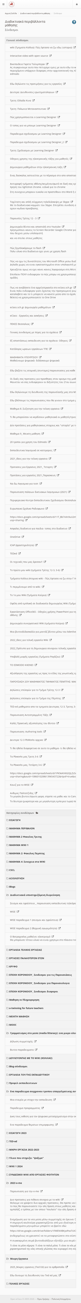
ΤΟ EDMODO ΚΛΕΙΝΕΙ (23, 665)
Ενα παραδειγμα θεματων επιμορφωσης (34, 1124)
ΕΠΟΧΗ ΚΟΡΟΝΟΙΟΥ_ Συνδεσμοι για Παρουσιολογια (39, 983)
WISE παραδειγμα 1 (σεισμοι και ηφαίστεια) (36, 920)
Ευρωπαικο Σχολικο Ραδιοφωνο (29, 508)
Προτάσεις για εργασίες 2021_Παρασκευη (34, 475)
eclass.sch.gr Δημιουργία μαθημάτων (32, 307)
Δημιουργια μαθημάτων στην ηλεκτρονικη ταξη (38, 167)
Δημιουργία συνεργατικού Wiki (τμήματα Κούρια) (39, 623)
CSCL (12, 870)
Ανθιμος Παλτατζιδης (23, 793)
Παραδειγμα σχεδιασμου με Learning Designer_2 (38, 142)
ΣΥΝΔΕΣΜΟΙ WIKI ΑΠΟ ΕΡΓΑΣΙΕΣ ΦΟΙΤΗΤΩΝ (34, 1174)
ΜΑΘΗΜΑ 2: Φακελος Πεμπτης (27, 853)
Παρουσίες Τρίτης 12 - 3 (25, 218)
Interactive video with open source (31, 55)
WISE (14, 911)
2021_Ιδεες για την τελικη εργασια (30, 458)
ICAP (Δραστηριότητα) (23, 545)
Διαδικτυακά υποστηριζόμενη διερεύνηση (35, 895)
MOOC (12, 1024)
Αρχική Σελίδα (11, 13)
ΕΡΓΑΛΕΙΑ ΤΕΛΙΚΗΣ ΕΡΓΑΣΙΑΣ (25, 949)
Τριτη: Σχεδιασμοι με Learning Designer (34, 150)
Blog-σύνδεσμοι (18, 1066)
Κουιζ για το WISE (21, 784)
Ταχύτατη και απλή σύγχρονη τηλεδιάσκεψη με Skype (41, 201)
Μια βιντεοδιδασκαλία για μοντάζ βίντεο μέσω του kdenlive (45, 631)
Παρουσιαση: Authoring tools (28, 731)
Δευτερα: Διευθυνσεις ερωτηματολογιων (34, 92)
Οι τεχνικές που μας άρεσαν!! (28, 561)
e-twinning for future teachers (26, 1008)
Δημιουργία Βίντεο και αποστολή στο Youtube (37, 226)
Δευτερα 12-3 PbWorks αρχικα (28, 739)
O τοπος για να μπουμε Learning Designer (35, 125)
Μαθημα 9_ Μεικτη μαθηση (27, 433)
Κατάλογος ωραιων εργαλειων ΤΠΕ (30, 348)
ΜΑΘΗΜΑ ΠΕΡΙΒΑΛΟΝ (22, 828)
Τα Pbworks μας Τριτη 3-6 (26, 756)
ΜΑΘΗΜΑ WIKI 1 (18, 845)
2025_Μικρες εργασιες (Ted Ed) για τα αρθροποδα (39, 1267)
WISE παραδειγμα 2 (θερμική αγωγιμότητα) (35, 928)
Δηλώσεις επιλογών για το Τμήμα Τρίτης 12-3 (36, 689)
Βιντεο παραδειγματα (23, 1049)
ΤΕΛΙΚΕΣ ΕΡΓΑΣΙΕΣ (19, 1283)
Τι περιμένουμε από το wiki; (27, 586)
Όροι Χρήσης (43, 1299)
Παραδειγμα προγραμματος (27, 1108)
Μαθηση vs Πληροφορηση (24, 999)
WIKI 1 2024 (16, 1166)
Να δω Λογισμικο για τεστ (26, 483)
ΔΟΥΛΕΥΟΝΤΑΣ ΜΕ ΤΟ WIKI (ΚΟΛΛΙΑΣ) (30, 1058)
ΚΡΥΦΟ (13, 966)
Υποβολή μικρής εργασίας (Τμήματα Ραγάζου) (37, 656)
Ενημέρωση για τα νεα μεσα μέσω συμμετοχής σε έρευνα (43, 1219)
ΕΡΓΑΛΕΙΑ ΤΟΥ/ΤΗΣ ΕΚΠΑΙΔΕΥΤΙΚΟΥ (29, 1074)
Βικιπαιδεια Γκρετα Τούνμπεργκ (29, 64)
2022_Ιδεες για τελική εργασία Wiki (31, 640)
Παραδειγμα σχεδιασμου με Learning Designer (37, 133)
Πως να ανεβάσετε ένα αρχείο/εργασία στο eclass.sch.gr (43, 287)
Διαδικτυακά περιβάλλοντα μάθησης (35, 13)
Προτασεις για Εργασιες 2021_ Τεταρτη (33, 467)
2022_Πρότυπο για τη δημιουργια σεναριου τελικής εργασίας (45, 648)
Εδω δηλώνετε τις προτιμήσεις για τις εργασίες (38, 83)
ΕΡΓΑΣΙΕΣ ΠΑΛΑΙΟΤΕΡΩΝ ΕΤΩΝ (26, 958)
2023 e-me (16, 1182)
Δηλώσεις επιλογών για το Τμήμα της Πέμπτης (37, 698)
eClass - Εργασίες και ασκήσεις (29, 315)
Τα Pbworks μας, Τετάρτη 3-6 (27, 764)
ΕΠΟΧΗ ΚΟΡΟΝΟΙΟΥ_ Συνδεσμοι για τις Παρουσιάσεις (40, 974)
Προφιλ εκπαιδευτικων (23, 1083)
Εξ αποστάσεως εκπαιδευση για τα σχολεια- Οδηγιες (40, 340)
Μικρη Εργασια (19, 1258)
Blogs (12, 886)
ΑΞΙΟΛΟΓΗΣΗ (16, 878)
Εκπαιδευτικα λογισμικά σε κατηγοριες (33, 450)
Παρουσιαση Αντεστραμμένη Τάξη (31, 714)
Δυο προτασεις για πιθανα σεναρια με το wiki (36, 1199)
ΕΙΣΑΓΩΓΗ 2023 (17, 1133)
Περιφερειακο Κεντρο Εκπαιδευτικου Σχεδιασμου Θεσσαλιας (45, 500)
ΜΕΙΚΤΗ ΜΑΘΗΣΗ (19, 1016)
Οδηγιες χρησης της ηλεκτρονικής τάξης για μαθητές (41, 158)
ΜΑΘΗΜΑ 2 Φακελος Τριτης (25, 836)
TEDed (15, 553)
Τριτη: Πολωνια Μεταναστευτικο (30, 108)
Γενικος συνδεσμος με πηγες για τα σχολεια (36, 332)
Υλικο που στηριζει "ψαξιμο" (26, 1158)
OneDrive (17, 536)
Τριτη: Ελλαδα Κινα (22, 100)
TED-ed (13, 1141)
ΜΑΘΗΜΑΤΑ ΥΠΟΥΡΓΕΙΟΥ (25, 357)
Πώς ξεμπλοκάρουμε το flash (27, 248)
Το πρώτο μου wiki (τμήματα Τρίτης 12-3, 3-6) (36, 570)
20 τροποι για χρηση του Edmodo (30, 442)
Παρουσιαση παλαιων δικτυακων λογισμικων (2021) (40, 491)
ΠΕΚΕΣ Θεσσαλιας (21, 324)
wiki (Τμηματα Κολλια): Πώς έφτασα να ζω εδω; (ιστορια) (43, 47)
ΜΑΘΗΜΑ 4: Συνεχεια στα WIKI (27, 861)
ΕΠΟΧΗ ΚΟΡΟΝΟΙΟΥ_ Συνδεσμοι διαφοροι (33, 991)
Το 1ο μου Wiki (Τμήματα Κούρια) (30, 595)
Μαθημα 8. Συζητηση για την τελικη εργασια (36, 408)
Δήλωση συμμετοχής (23, 1041)
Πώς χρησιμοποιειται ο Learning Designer (35, 117)
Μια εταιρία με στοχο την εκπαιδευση (33, 1099)
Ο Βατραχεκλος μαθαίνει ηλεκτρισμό (32, 936)
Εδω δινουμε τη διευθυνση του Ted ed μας (35, 1275)
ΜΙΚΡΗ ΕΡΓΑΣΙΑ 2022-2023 (24, 1149)
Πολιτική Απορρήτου (61, 1299)
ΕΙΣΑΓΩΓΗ (15, 820)
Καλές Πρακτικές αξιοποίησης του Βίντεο (34, 723)
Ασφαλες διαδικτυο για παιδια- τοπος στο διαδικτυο (40, 528)
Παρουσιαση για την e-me (26, 1191)
